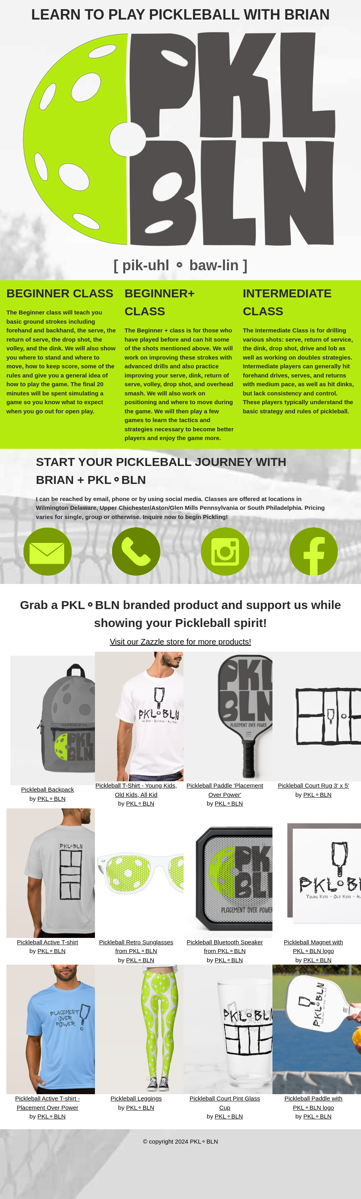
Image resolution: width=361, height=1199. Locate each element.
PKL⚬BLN (51, 798)
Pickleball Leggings (136, 1098)
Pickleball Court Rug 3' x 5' (313, 785)
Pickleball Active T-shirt (47, 942)
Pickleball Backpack (47, 789)
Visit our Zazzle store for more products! (180, 641)
